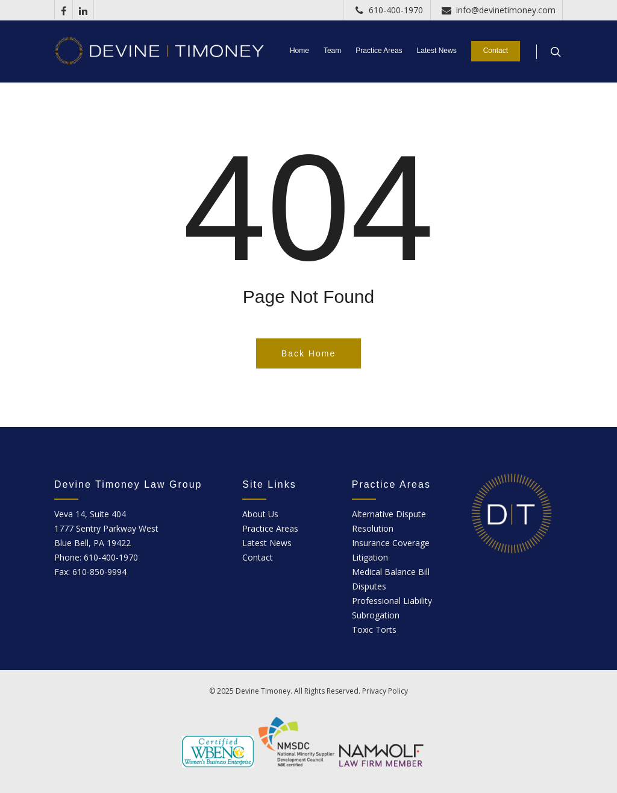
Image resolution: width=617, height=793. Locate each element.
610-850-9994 (99, 571)
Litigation (370, 557)
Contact (495, 50)
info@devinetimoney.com (496, 10)
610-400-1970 (386, 10)
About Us (260, 514)
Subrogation (375, 615)
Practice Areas (378, 50)
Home (299, 50)
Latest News (437, 50)
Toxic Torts (374, 629)
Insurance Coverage (391, 543)
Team (332, 50)
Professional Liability (392, 600)
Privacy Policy (385, 691)
